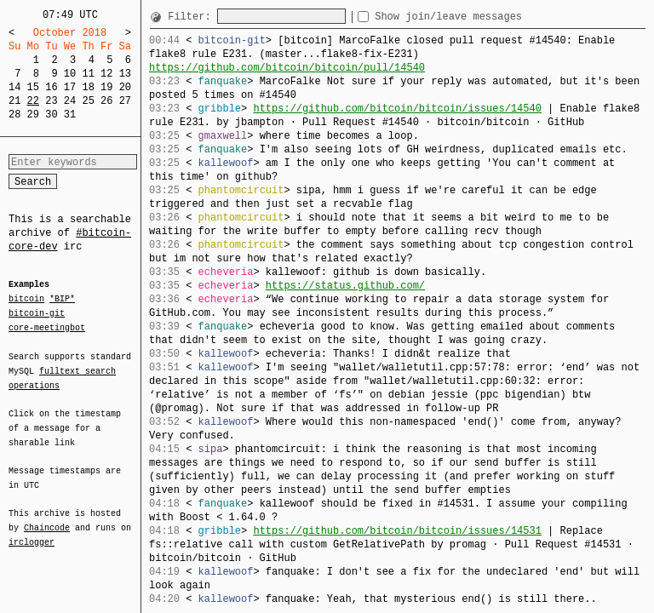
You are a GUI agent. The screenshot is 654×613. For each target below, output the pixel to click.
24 (70, 101)
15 (33, 87)
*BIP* (62, 300)
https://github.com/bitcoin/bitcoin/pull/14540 (287, 67)
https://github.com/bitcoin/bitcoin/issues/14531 (397, 531)
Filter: (192, 16)
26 (106, 101)
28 (14, 114)
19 (106, 87)
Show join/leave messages (479, 16)
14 (14, 87)
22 (33, 101)
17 (70, 87)
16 (51, 87)
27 (125, 101)
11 (88, 73)
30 (51, 114)
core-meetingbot (47, 327)
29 (33, 114)
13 (125, 73)
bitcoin (26, 300)
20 (125, 87)
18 (88, 87)
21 (14, 101)
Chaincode (47, 518)
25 (88, 101)
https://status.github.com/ (345, 285)
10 (70, 73)
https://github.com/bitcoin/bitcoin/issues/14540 (397, 108)
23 (51, 101)
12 (106, 73)
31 (70, 114)
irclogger (31, 531)
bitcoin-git (37, 313)
